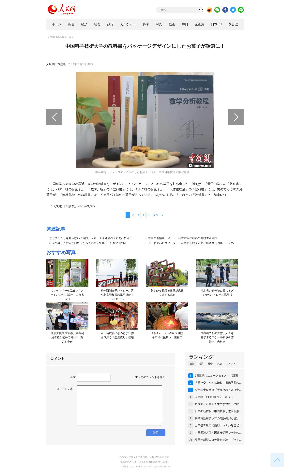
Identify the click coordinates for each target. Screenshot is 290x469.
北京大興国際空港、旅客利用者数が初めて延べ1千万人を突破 (67, 337)
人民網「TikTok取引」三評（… (214, 397)
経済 (84, 24)
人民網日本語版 (56, 37)
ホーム (56, 24)
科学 (146, 24)
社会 (97, 24)
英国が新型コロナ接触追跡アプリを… (218, 439)
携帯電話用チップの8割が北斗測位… (217, 418)
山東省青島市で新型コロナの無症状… (218, 425)
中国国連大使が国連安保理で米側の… (218, 432)
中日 (185, 24)
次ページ (158, 215)
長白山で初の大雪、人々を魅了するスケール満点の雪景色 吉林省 (217, 337)
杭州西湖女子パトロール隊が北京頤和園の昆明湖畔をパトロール (117, 295)
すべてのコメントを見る (150, 377)
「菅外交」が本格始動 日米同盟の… (218, 382)
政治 (110, 24)
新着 (71, 24)
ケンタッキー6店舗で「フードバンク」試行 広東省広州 (67, 295)
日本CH (216, 24)
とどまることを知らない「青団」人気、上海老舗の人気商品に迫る (90, 238)
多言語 (233, 24)
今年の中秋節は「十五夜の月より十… (218, 389)
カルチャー (128, 24)
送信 (156, 432)
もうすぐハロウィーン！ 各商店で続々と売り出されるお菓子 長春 (191, 243)
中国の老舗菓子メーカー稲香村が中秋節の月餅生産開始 (182, 238)
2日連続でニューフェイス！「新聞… (217, 375)
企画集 (199, 24)
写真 (159, 24)
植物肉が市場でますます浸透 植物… (218, 404)
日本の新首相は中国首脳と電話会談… (218, 411)
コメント (231, 363)
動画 (172, 24)
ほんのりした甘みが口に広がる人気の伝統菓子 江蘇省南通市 (88, 243)
